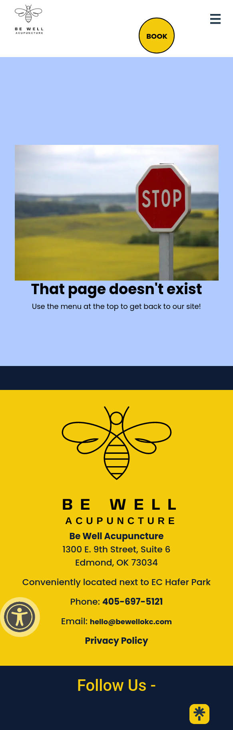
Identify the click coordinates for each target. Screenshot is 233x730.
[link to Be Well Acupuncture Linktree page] (199, 714)
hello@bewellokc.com (131, 622)
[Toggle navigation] (215, 19)
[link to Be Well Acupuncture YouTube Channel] (144, 714)
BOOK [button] (156, 36)
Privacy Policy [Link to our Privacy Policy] (116, 641)
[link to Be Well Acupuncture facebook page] (34, 714)
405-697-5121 (132, 601)
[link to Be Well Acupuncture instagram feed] (89, 714)
